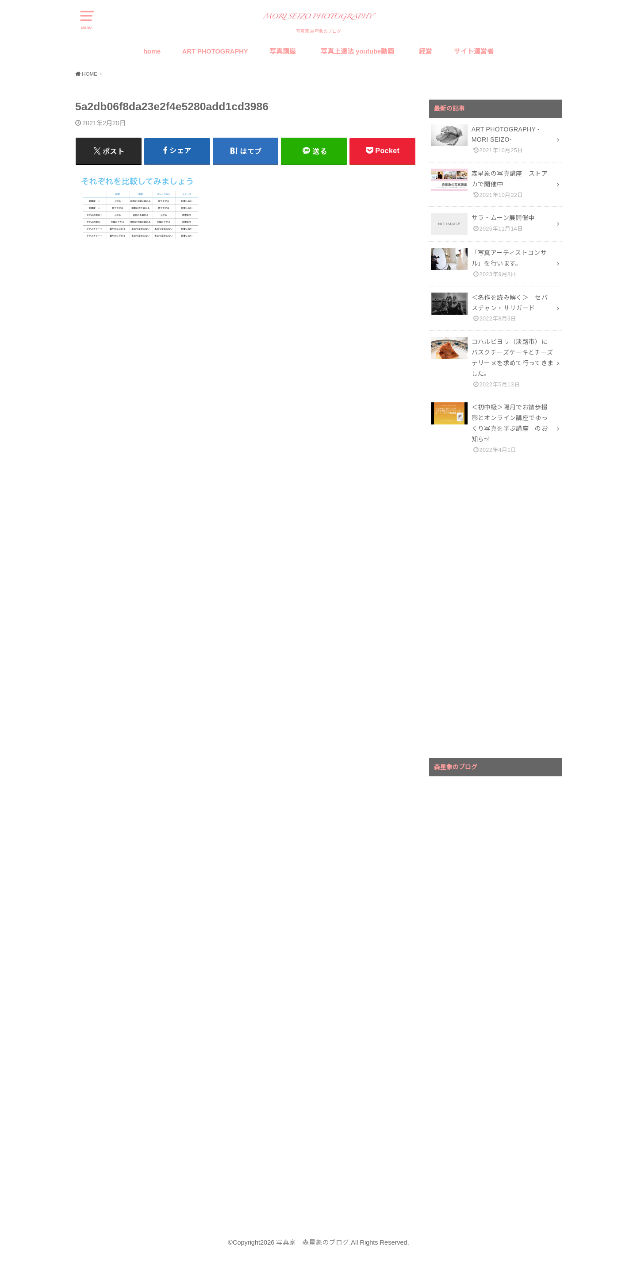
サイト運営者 (474, 51)
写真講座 (282, 51)
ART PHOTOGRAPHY (215, 51)
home (152, 51)
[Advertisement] (495, 609)
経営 (425, 51)
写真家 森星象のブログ (312, 1242)
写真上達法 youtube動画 (359, 51)
